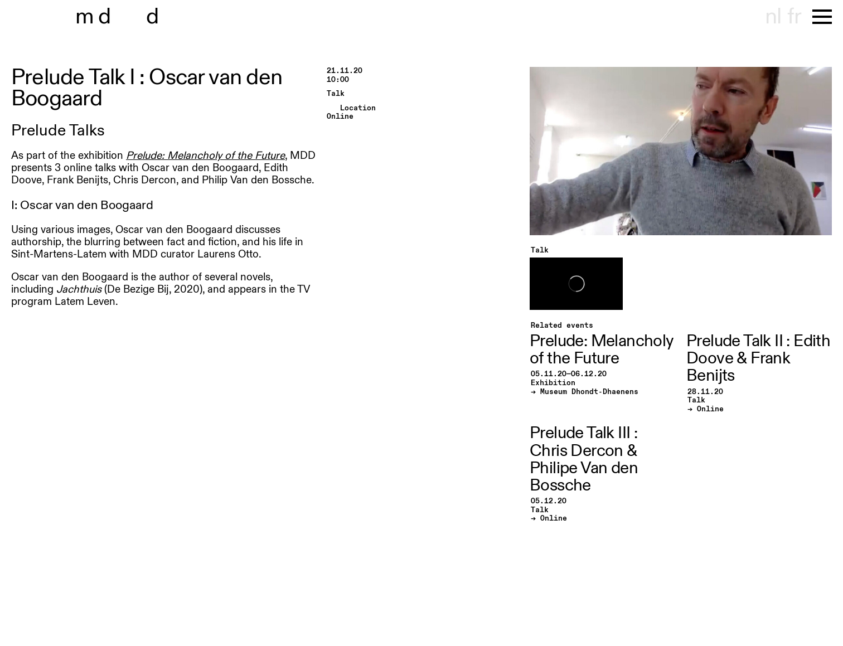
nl (773, 17)
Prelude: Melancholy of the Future (205, 155)
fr (794, 17)
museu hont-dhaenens (138, 17)
